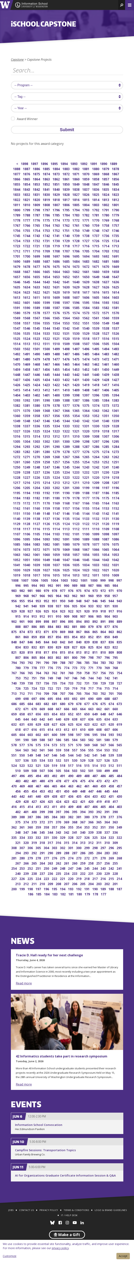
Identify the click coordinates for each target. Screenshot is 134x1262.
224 (38, 878)
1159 (46, 508)
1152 (116, 508)
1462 (96, 364)
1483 (106, 353)
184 (47, 893)
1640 (76, 281)
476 (75, 780)
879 (91, 626)
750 (42, 677)
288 (67, 852)
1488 (56, 353)
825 (91, 646)
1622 (37, 292)
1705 (86, 250)
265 (34, 863)
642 (42, 719)
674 (111, 703)
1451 (96, 369)
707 (63, 693)
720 (67, 688)
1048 (56, 559)
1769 (106, 220)
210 (42, 883)
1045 (86, 559)
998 (111, 580)
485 (111, 775)
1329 (106, 425)
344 (50, 832)
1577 (46, 312)
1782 (86, 214)
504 (67, 770)
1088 (96, 538)
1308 (96, 436)
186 (31, 893)
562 (34, 749)
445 (107, 791)
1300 (66, 441)
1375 (86, 405)
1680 (116, 261)
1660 (96, 271)
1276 (86, 451)
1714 (106, 245)
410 (63, 806)
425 (50, 801)
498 (115, 770)
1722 (27, 245)
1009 (116, 574)
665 (75, 708)
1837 (86, 189)
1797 (46, 209)
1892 (84, 163)
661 (107, 708)
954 (30, 600)
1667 (27, 271)
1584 (86, 307)
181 (71, 893)
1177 (86, 497)
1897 (35, 163)
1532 (56, 333)
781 (119, 662)
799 (83, 657)
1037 (56, 564)
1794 (76, 209)
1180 (56, 497)
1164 (106, 502)
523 (22, 765)
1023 (86, 569)
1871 (76, 173)
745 (83, 677)
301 (71, 847)
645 (18, 719)
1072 (37, 549)
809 (111, 652)
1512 (37, 343)
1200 (76, 487)
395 (75, 811)
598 (71, 734)
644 (26, 719)
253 (22, 868)
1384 (106, 400)
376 (119, 816)
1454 (66, 369)
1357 (46, 415)
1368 (46, 410)
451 (59, 791)
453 (42, 791)
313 (83, 842)
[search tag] (67, 96)
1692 (106, 256)
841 (71, 641)
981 (30, 590)
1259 (37, 461)
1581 (116, 307)
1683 (86, 261)
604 (22, 734)
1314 (37, 436)
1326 (27, 430)
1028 (37, 569)
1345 (56, 420)
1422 (56, 384)
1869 (96, 173)
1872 (66, 173)
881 (75, 626)
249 (55, 868)
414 (30, 806)
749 (50, 677)
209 (50, 883)
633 (115, 719)
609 (91, 729)
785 (87, 662)
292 (34, 852)
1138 (37, 518)
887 (26, 626)
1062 (27, 554)
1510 (56, 343)
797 (99, 657)
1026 (56, 569)
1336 (37, 425)
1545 (37, 328)
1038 (46, 564)
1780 (106, 214)
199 (22, 888)
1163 (116, 502)
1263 (106, 456)
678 (79, 703)
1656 (27, 276)
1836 (96, 189)
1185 (116, 492)
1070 (56, 549)
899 (38, 621)
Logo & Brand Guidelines (111, 1210)
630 (30, 724)
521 (38, 765)
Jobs (11, 1210)
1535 (27, 333)
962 (75, 595)
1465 (66, 364)
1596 (76, 302)
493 (46, 775)
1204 (37, 487)
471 (115, 780)
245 (87, 868)
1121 (96, 523)
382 (71, 816)
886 (34, 626)
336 (115, 832)
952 (46, 600)
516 (79, 765)
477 (67, 780)
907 (83, 616)
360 (30, 827)
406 (95, 806)
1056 (86, 554)
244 (95, 868)
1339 (116, 420)
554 (99, 749)
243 (103, 868)
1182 (37, 497)
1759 (96, 225)
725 (26, 688)
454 (34, 791)
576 (30, 744)
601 (46, 734)
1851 (56, 184)
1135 (66, 518)
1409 (76, 389)
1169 (56, 502)
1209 (96, 482)
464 (63, 785)
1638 (96, 281)
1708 (56, 250)
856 (59, 636)
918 (103, 610)
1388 (66, 400)
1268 (56, 456)
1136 (56, 518)
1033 (96, 564)
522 (30, 765)
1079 (76, 544)
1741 (56, 235)
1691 (116, 256)
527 (99, 760)
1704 (96, 250)
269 (111, 857)
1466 (56, 364)
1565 (56, 317)
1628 (86, 286)
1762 (66, 225)
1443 (66, 374)
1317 (116, 430)
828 (67, 646)
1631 (56, 286)
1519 (76, 338)
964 (59, 595)
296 (111, 847)
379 (95, 816)
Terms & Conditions (76, 1210)
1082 (46, 544)
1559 (116, 317)
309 (115, 842)
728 (111, 683)
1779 (116, 214)
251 (38, 868)
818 (38, 652)
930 (115, 605)
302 (63, 847)
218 (87, 878)
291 (42, 852)
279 (30, 857)
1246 (56, 466)
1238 (27, 472)
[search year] (67, 108)
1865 (27, 178)
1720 (46, 245)
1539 (96, 328)
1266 (76, 456)
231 (91, 873)
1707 (66, 250)
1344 (66, 420)
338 (99, 832)
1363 (96, 410)
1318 (106, 430)
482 (26, 780)
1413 (37, 389)
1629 (76, 286)
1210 (86, 482)
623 (87, 724)
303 (55, 847)
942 (18, 605)
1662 (76, 271)
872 (38, 631)
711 (30, 693)
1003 (64, 580)
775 (59, 667)
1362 (106, 410)
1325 (37, 430)
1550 (96, 322)
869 (63, 631)
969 (18, 595)
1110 (96, 528)
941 (26, 605)
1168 (66, 502)
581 (99, 739)
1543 (56, 328)
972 (103, 590)
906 (91, 616)
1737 (96, 235)
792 (30, 662)
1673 (76, 266)
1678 (27, 266)
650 (87, 713)
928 (22, 610)
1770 (96, 220)
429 (18, 801)
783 (103, 662)
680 (63, 703)
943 (119, 600)
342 (67, 832)
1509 (66, 343)
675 (103, 703)
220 (71, 878)
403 (119, 806)
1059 (56, 554)
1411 (56, 389)
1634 (27, 286)
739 (22, 683)
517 (71, 765)
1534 (37, 333)
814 (71, 652)
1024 (76, 569)
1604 (106, 297)
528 (91, 760)
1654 (46, 276)
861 (18, 636)
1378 (56, 405)
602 (38, 734)
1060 (46, 554)
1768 (116, 220)
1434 (46, 379)
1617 (86, 292)
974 (87, 590)
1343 (76, 420)
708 (55, 693)
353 (87, 827)
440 (38, 796)
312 (91, 842)
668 (50, 708)
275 (63, 857)
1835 (106, 189)
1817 (66, 199)
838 (95, 641)
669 (42, 708)
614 (50, 729)
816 (55, 652)
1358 (37, 415)
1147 (56, 513)
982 (22, 590)
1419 (86, 384)
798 (91, 657)
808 (119, 652)
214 (119, 878)
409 (71, 806)
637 (83, 719)
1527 (106, 333)
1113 (66, 528)
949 (71, 600)
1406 (106, 389)
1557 (27, 322)
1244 (76, 466)
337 (107, 832)
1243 (86, 466)
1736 (106, 235)
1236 (46, 472)
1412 (46, 389)
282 (115, 852)
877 (107, 626)
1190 (66, 492)
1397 (86, 394)
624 (79, 724)
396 (67, 811)
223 (46, 878)
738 (30, 683)
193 (71, 888)
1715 (96, 245)
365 (99, 821)
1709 (46, 250)
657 (30, 713)
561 (42, 749)
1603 (116, 297)
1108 (116, 528)
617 (26, 729)
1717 (76, 245)
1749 (86, 230)
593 (111, 734)
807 (18, 657)
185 (39, 893)
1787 (37, 214)
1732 (37, 240)
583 (83, 739)
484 (119, 775)
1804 (86, 204)
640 (59, 719)
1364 (86, 410)
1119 (116, 523)
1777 (27, 220)
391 (107, 811)
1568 (27, 317)
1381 (27, 405)
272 (87, 857)
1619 (66, 292)
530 (75, 760)
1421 (66, 384)
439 (46, 796)
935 (75, 605)
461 (87, 785)
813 (79, 652)
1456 (46, 369)
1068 (76, 549)
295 (119, 847)
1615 (106, 292)
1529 (86, 333)
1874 (46, 173)
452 (50, 791)
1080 (66, 544)
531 (67, 760)
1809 (37, 204)
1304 (27, 441)
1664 (56, 271)
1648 (106, 276)
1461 (106, 364)
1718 (66, 245)
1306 (116, 436)
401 (26, 811)
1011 (96, 574)
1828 (66, 194)
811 (95, 652)
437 (63, 796)
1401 (46, 394)
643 (34, 719)
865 (95, 631)
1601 (27, 302)
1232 (86, 472)
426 (42, 801)
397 (59, 811)
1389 (56, 400)
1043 (106, 559)
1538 (106, 328)
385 (46, 816)
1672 (86, 266)
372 (42, 821)
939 (42, 605)
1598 (56, 302)
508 (34, 770)
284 (99, 852)
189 (103, 888)
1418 (96, 384)
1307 (106, 436)
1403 (27, 394)
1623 (27, 292)
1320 (86, 430)
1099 (96, 533)
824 (99, 646)
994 (34, 585)
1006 (35, 580)
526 (107, 760)
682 (46, 703)
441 (30, 796)
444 (115, 791)
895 (71, 621)
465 (55, 785)
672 (18, 708)
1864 (37, 178)
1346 (46, 420)
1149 (37, 513)
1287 (86, 446)
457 (119, 785)
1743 (37, 235)
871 (46, 631)
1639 (86, 281)
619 (119, 724)
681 (55, 703)
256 (107, 863)
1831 (37, 194)
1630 (66, 286)
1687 (46, 261)
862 (119, 631)
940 (34, 605)
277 (46, 857)
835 (119, 641)
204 (91, 883)
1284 (116, 446)
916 (119, 610)
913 (34, 616)
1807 (56, 204)
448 (83, 791)
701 (111, 693)
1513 (27, 343)
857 (50, 636)
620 (111, 724)
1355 (66, 415)
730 (95, 683)
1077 (96, 544)
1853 (37, 184)
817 (46, 652)
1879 (106, 168)
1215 (37, 482)
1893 (74, 163)
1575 (66, 312)
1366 (66, 410)
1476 (66, 358)
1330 (96, 425)
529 (83, 760)
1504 (116, 343)
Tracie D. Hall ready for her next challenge (49, 955)
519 (55, 765)
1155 (86, 508)
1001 (84, 580)
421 (83, 801)
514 (95, 765)
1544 (46, 328)
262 (59, 863)
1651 (76, 276)
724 (34, 688)
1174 (116, 497)
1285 (106, 446)
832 (34, 646)
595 (95, 734)
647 (111, 713)
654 (55, 713)
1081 (56, 544)
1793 (86, 209)
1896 (45, 163)
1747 (106, 230)
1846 (106, 184)
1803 (96, 204)
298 (95, 847)
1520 (66, 338)
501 (91, 770)
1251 (116, 461)
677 (87, 703)
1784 (66, 214)
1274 (106, 451)
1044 (96, 559)
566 (111, 744)
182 (63, 893)
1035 (76, 564)
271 (95, 857)
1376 (76, 405)
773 (75, 667)
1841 (46, 189)
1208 (106, 482)
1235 (56, 472)
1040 (27, 564)
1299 (76, 441)
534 (42, 760)
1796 (56, 209)
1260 (27, 461)
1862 (56, 178)
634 (107, 719)
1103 (56, 533)
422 (75, 801)
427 (34, 801)
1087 (106, 538)
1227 (27, 477)
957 (115, 595)
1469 (27, 364)
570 (79, 744)
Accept (123, 1256)
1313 (46, 436)
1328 (116, 425)
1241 (106, 466)
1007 (25, 580)
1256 (66, 461)
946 (95, 600)
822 (115, 646)
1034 (86, 564)
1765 (37, 225)
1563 (76, 317)
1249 (27, 466)
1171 (37, 502)
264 (42, 863)
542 (87, 755)
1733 (27, 240)
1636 (116, 281)
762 (55, 672)
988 (83, 585)
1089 (86, 538)
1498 (66, 348)
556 (83, 749)
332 (38, 837)
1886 (37, 168)
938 (50, 605)
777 (42, 667)
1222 (76, 477)
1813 (106, 199)
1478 (46, 358)
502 (83, 770)
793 (22, 662)
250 (46, 868)
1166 (86, 502)
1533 (46, 333)
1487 (66, 353)
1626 (106, 286)
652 (71, 713)
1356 (56, 415)
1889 (114, 163)
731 (87, 683)
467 (38, 785)
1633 (37, 286)
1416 (116, 384)
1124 (66, 523)
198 (30, 888)
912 (42, 616)
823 (107, 646)
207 (67, 883)
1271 (27, 456)
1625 (116, 286)
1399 (66, 394)
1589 (37, 307)
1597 (66, 302)
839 (87, 641)
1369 (37, 410)
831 (42, 646)
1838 (76, 189)
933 (91, 605)
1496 (86, 348)
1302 (46, 441)
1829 (56, 194)
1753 (46, 230)
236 (50, 873)
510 (18, 770)
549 (30, 755)
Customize (9, 1256)
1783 (76, 214)
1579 (27, 312)
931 (107, 605)
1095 (27, 538)
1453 (76, 369)
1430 (86, 379)
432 (103, 796)
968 (26, 595)
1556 (37, 322)
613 (59, 729)
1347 (37, 420)
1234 (66, 472)
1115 (46, 528)
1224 (56, 477)
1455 (56, 369)
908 (75, 616)
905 (99, 616)
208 (59, 883)
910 (59, 616)
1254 (86, 461)
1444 (56, 374)
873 (30, 631)
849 (115, 636)
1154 (96, 508)
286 (83, 852)
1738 (86, 235)
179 (87, 893)
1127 (37, 523)
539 (111, 755)
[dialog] (67, 1251)
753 (18, 677)
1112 (76, 528)
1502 (27, 348)
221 (63, 878)
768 (115, 667)
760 (71, 672)
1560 (106, 317)
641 (50, 719)
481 (34, 780)
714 (115, 688)
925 (46, 610)
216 (103, 878)
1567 (37, 317)
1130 (116, 518)
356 (63, 827)
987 (91, 585)
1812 (116, 199)
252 (30, 868)
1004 (55, 580)
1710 (37, 250)
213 (18, 883)
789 (55, 662)
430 (119, 796)
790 (46, 662)
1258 (46, 461)
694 (59, 698)
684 (30, 703)
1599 (46, 302)
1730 (56, 240)
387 (30, 816)
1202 (56, 487)
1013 (76, 574)
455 (26, 791)
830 (50, 646)
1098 (106, 533)
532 (59, 760)
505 (59, 770)
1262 (116, 456)
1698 (46, 256)
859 (34, 636)
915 (18, 616)
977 (63, 590)
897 (55, 621)
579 (115, 739)
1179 (66, 497)
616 (34, 729)
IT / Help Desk (69, 1215)
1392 (27, 400)
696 (42, 698)
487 (95, 775)
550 (22, 755)
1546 (27, 328)
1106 (27, 533)
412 (46, 806)
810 (103, 652)
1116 (37, 528)
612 (67, 729)
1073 (27, 549)
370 (59, 821)
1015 (56, 574)
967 (34, 595)
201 (115, 883)
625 (71, 724)
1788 (27, 214)
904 (107, 616)
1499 (56, 348)
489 (79, 775)
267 (18, 863)
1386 (86, 400)
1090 (76, 538)
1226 (37, 477)
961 (83, 595)
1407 (96, 389)
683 (38, 703)
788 (63, 662)
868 (71, 631)
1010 (106, 574)
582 (91, 739)
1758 (106, 225)
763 (46, 672)
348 (18, 832)
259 (83, 863)
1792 (96, 209)
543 (79, 755)
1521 (56, 338)
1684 (76, 261)
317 (50, 842)
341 (75, 832)
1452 (86, 369)
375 (18, 821)
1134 (76, 518)
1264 (96, 456)
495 (30, 775)
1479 (37, 358)
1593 (106, 302)
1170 (46, 502)
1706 (76, 250)
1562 (86, 317)
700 (119, 693)
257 (99, 863)
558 (67, 749)
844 (46, 641)
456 (18, 791)
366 (91, 821)
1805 (76, 204)
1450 (106, 369)
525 (115, 760)
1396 (96, 394)
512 (111, 765)
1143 (96, 513)
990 (67, 585)
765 (30, 672)
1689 (27, 261)
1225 (46, 477)
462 (79, 785)
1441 (86, 374)
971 (111, 590)
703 (95, 693)
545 (63, 755)
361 (22, 827)
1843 (27, 189)
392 (99, 811)
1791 (106, 209)
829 (59, 646)
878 (99, 626)
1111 (86, 528)
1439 (106, 374)
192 (79, 888)
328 (71, 837)
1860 (76, 178)
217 (95, 878)
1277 (76, 451)
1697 (56, 256)
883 (59, 626)
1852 (46, 184)
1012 (86, 574)
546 (55, 755)
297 (103, 847)
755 (111, 672)
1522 (46, 338)
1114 (56, 528)
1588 (46, 307)
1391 (37, 400)
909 (67, 616)
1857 (106, 178)
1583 (96, 307)
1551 (86, 322)
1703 (106, 250)
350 (111, 827)
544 (71, 755)
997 (119, 580)
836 (111, 641)
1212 (66, 482)
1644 (37, 281)
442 (22, 796)
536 (26, 760)
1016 (46, 574)
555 (91, 749)
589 (34, 739)
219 (79, 878)
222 (55, 878)
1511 (46, 343)
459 (103, 785)
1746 (116, 230)
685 (22, 703)
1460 (116, 364)
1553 (66, 322)
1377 (66, 405)
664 (83, 708)
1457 (37, 369)
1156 (76, 508)
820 (22, 652)
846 (30, 641)
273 (79, 857)
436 (71, 796)
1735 (116, 235)
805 (34, 657)
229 (107, 873)
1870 (86, 173)
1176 (96, 497)
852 (91, 636)
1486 (76, 353)
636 (91, 719)
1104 (46, 533)
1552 (76, 322)
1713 (116, 245)
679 (71, 703)
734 (63, 683)
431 (111, 796)
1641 (66, 281)
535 (34, 760)
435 (79, 796)
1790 (116, 209)
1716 (86, 245)
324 (103, 837)
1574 (76, 312)
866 (87, 631)
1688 (37, 261)
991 (59, 585)
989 (75, 585)
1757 (116, 225)
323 (111, 837)
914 (26, 616)
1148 (46, 513)
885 (42, 626)
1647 (116, 276)
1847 (96, 184)
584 (75, 739)
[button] (121, 5)
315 (67, 842)
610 (83, 729)
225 (30, 878)
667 (59, 708)
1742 (46, 235)
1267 (66, 456)
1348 (27, 420)
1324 (46, 430)
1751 (66, 230)
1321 (76, 430)
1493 (116, 348)
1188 (86, 492)
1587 (56, 307)
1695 (76, 256)
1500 (46, 348)
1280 (46, 451)
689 (99, 698)
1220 (96, 477)
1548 (116, 322)
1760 (86, 225)
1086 (116, 538)
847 (22, 641)
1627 (96, 286)
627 (55, 724)
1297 (96, 441)
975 (79, 590)
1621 (46, 292)
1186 (106, 492)
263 (50, 863)
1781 (96, 214)
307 (22, 847)
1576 (56, 312)
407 (87, 806)
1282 (27, 451)
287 (75, 852)
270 (103, 857)
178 (95, 893)
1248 (37, 466)
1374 (96, 405)
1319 (96, 430)
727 (119, 683)
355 (71, 827)
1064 (116, 549)
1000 (94, 580)
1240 (116, 466)
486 (103, 775)
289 (59, 852)
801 (67, 657)
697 (34, 698)
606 (115, 729)
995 (26, 585)
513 (103, 765)
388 (22, 816)
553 (107, 749)
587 (50, 739)
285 (91, 852)
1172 (27, 502)
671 (26, 708)
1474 (86, 358)
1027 (46, 569)
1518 (86, 338)
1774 (56, 220)
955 (22, 600)
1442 (76, 374)
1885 (46, 168)
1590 (27, 307)
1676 (46, 266)
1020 (116, 569)
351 (103, 827)
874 (22, 631)
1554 (56, 322)
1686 (56, 261)
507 (42, 770)
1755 (27, 230)
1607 (76, 297)
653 (63, 713)
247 (71, 868)
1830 (46, 194)
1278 (66, 451)
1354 (76, 415)
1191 (56, 492)
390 (115, 811)
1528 (96, 333)
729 (103, 683)
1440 (96, 374)
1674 (66, 266)
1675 (56, 266)
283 (107, 852)
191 (87, 888)
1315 (27, 436)
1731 (46, 240)
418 (107, 801)
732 (79, 683)
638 (75, 719)
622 (95, 724)
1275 (96, 451)
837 (103, 641)
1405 (116, 389)
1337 (27, 425)
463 (71, 785)
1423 (46, 384)
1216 (27, 482)
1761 (76, 225)
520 (46, 765)
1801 (116, 204)
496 (22, 775)
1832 (27, 194)
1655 (37, 276)
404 (111, 806)
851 (99, 636)
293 (26, 852)
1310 (76, 436)
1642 (56, 281)
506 (50, 770)
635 (99, 719)
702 (103, 693)
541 (95, 755)
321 (18, 842)
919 (95, 610)
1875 (37, 173)
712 (22, 693)
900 (30, 621)
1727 (86, 240)
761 (63, 672)
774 (67, 667)
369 (67, 821)
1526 (116, 333)
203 (99, 883)
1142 (106, 513)
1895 (54, 163)
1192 (46, 492)
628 (46, 724)
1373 (106, 405)
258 (91, 863)
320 (26, 842)
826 (83, 646)
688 (107, 698)
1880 (96, 168)
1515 (116, 338)
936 (67, 605)
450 (67, 791)
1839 (66, 189)
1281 (37, 451)
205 (83, 883)
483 (18, 780)
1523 (37, 338)
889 (119, 621)
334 (22, 837)
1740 (66, 235)
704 (87, 693)
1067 (86, 549)
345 (42, 832)
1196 (116, 487)
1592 (116, 302)
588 (42, 739)
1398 (76, 394)
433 (95, 796)
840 (79, 641)
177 (104, 893)
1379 (46, 405)
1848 (86, 184)
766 (22, 672)
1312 (56, 436)
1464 (76, 364)
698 (26, 698)
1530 (76, 333)
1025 (66, 569)
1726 (96, 240)
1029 (27, 569)
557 (75, 749)
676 (95, 703)
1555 (46, 322)
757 (95, 672)
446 (99, 791)
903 (115, 616)
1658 (116, 271)
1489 (46, 353)
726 (18, 688)
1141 (116, 513)
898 (46, 621)
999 (103, 580)
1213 (56, 482)
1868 (106, 173)
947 (87, 600)
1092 (56, 538)
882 (67, 626)
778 (34, 667)
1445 (46, 374)
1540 (86, 328)
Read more (24, 983)
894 (79, 621)
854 (75, 636)
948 (79, 600)
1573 (86, 312)
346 (34, 832)
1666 (37, 271)
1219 (106, 477)
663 (91, 708)
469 (22, 785)
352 (95, 827)
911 (50, 616)
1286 (96, 446)
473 (99, 780)
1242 (96, 466)
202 (107, 883)
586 (59, 739)
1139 (27, 518)
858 (42, 636)
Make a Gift (67, 1234)
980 (38, 590)
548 (38, 755)
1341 (96, 420)
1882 (76, 168)
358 (46, 827)
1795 (66, 209)
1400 (56, 394)
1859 (86, 178)
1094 (37, 538)
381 (79, 816)
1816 (76, 199)
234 (67, 873)
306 (30, 847)
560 (50, 749)
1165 (96, 502)
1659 (106, 271)
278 (38, 857)
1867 (116, 173)
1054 (106, 554)
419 (99, 801)
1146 (66, 513)
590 (26, 739)
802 (59, 657)
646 (119, 713)
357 (55, 827)
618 (18, 729)
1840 (56, 189)
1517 (96, 338)
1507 (86, 343)
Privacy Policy (49, 1210)
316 (59, 842)
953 (38, 600)
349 (119, 827)
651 (79, 713)
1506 (96, 343)
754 (119, 672)
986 (99, 585)
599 (63, 734)
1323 (56, 430)
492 (55, 775)
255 (115, 863)
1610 (46, 297)
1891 (94, 163)
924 (55, 610)
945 (103, 600)
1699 (37, 256)
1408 (86, 389)
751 (34, 677)
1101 (76, 533)
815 (63, 652)
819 (30, 652)
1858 (96, 178)
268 (119, 857)
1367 (56, 410)
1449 (116, 369)
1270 (37, 456)
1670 (106, 266)
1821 (27, 199)
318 (42, 842)
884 (50, 626)
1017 (37, 574)
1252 (106, 461)
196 (46, 888)
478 (59, 780)
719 (75, 688)
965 (50, 595)
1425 (27, 384)
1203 (46, 487)
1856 (116, 178)
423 (67, 801)
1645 (27, 281)
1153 (106, 508)
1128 (27, 523)
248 (63, 868)
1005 (45, 580)
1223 (66, 477)
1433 (56, 379)
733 (71, 683)
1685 (66, 261)
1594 (96, 302)
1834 (116, 189)
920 (87, 610)
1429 (96, 379)
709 (46, 693)
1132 (96, 518)
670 (34, 708)
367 (83, 821)
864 (103, 631)
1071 (46, 549)
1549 (106, 322)
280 (22, 857)
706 (71, 693)
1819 (46, 199)
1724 (116, 240)
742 (107, 677)
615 (42, 729)
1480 (27, 358)
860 (26, 636)
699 (18, 698)
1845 (116, 184)
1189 (76, 492)
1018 (27, 574)
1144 (86, 513)
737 (38, 683)
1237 (37, 472)
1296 (106, 441)
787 (71, 662)
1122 (86, 523)
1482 (116, 353)
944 (111, 600)
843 (55, 641)
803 (50, 657)
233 (75, 873)
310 (107, 842)
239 (26, 873)
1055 (96, 554)
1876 (27, 173)
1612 (27, 297)
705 (79, 693)
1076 (106, 544)
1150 (27, 513)
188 (111, 888)
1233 (76, 472)
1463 (86, 364)
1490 (37, 353)
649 (95, 713)
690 (91, 698)
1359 (27, 415)
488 (87, 775)
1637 (106, 281)
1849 (76, 184)
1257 (56, 461)
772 (83, 667)
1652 (66, 276)
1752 (56, 230)
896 (63, 621)
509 (26, 770)
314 (75, 842)
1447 (27, 374)
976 (71, 590)
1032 (106, 564)
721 (59, 688)
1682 (96, 261)
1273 (116, 451)
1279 (56, 451)
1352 (96, 415)
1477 (56, 358)
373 (34, 821)
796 (107, 657)
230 (99, 873)
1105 (37, 533)
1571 (106, 312)
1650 (86, 276)
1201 (66, 487)
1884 (56, 168)
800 (75, 657)
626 (63, 724)
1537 (116, 328)
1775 (46, 220)
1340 (106, 420)
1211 (76, 482)
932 (99, 605)
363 (115, 821)
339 (91, 832)
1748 (96, 230)
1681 (106, 261)
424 (59, 801)
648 (103, 713)
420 (91, 801)
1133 (86, 518)
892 (95, 621)
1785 (56, 214)
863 (111, 631)
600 (55, 734)
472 (107, 780)
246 (79, 868)
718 (83, 688)
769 (107, 667)
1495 (96, 348)
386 (38, 816)
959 (99, 595)
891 (103, 621)
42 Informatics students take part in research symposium (61, 1056)
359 (38, 827)
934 (83, 605)
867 (79, 631)
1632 (46, 286)
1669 (116, 266)
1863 (46, 178)
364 (107, 821)
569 (87, 744)
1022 (96, 569)
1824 (106, 194)
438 (55, 796)
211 (34, 883)
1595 (86, 302)
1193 (37, 492)
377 (111, 816)
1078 (86, 544)
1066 (96, 549)
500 (99, 770)
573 (55, 744)
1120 (106, 523)
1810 (27, 204)
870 (55, 631)
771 (91, 667)
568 (95, 744)
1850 (66, 184)
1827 (76, 194)
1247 (46, 466)
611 (75, 729)
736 (46, 683)
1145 (76, 513)
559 (59, 749)
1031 (116, 564)
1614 (116, 292)
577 (22, 744)
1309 (86, 436)
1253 (96, 461)
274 (71, 857)
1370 (27, 410)
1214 (46, 482)
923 (63, 610)
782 (111, 662)
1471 (116, 358)
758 (87, 672)
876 (115, 626)
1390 (46, 400)
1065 (106, 549)
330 (55, 837)
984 (115, 585)
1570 (116, 312)
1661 (86, 271)
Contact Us (26, 1210)
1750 (76, 230)
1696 (66, 256)
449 (75, 791)
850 (107, 636)
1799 (27, 209)
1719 (56, 245)
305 (38, 847)
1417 (106, 384)
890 (111, 621)
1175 (106, 497)
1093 (46, 538)
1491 (27, 353)
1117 (27, 528)
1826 (86, 194)
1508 (76, 343)
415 (22, 806)
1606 (86, 297)
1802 (106, 204)
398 (50, 811)
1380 (37, 405)
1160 (37, 508)
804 (42, 657)
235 (59, 873)
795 (115, 657)
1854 (27, 184)
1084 (27, 544)
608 (99, 729)
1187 (96, 492)
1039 (37, 564)
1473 (96, 358)
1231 (96, 472)
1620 (56, 292)
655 (46, 713)
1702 (116, 250)
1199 (86, 487)
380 (87, 816)
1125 (56, 523)
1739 (76, 235)
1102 (66, 533)
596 (87, 734)
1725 (106, 240)
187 (119, 888)
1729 (66, 240)
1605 (96, 297)
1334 (56, 425)
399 (42, 811)
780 (18, 667)
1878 (116, 168)
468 (30, 785)
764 (38, 672)
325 (95, 837)
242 (111, 868)
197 (38, 888)
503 (75, 770)
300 (79, 847)
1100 (86, 533)
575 (38, 744)
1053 (116, 554)
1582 (106, 307)
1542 (66, 328)
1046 (76, 559)
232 (83, 873)
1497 (76, 348)
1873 (56, 173)
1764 (46, 225)
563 (26, 749)
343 (59, 832)
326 (87, 837)
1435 (37, 379)
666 (67, 708)
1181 (46, 497)
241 (119, 868)
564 (18, 749)
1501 (37, 348)
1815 (86, 199)
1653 (56, 276)
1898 (25, 163)
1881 (86, 168)
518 (63, 765)
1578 (37, 312)
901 (22, 621)
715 (107, 688)
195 (55, 888)
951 (55, 600)
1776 (37, 220)
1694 (86, 256)
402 (18, 811)
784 (95, 662)
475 (83, 780)
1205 (27, 487)
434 (87, 796)
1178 (76, 497)
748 (59, 677)
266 (26, 863)
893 (87, 621)
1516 (106, 338)
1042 (116, 559)
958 (107, 595)
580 (107, 739)
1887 (27, 168)
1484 (96, 353)
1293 (27, 446)
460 (95, 785)
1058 (66, 554)
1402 (37, 394)
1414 (27, 389)
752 (26, 677)
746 (75, 677)
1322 (66, 430)
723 (42, 688)
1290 (56, 446)
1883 (66, 168)
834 (18, 646)
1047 (66, 559)
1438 (116, 374)
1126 (46, 523)
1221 (86, 477)
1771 (86, 220)
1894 (64, 163)
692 (75, 698)
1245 (66, 466)
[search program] (67, 85)
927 (30, 610)
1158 (56, 508)
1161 (27, 508)
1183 (27, 497)
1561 (96, 317)
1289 (66, 446)
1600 (37, 302)
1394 (116, 394)
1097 (116, 533)
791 (38, 662)
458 (111, 785)
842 (63, 641)
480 (42, 780)
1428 (106, 379)
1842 (37, 189)
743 (99, 677)
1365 (76, 410)
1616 (96, 292)
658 (22, 713)
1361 (116, 410)
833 (26, 646)
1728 (76, 240)
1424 (37, 384)
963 (67, 595)
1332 (76, 425)
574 (46, 744)
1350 (116, 415)
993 (42, 585)
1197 (106, 487)
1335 (46, 425)
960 (91, 595)
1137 (46, 518)
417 (115, 801)
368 (75, 821)
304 (46, 847)
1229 (116, 472)
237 (42, 873)
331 (46, 837)
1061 (37, 554)
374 (26, 821)
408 (79, 806)
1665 (46, 271)
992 (50, 585)
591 (18, 739)
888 (18, 626)
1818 (56, 199)
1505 (106, 343)
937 (59, 605)
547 (46, 755)
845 (38, 641)
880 (83, 626)
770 (99, 667)
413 (38, 806)
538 (119, 755)
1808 (46, 204)
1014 (66, 574)
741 (115, 677)
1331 (86, 425)
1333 (66, 425)
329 (63, 837)
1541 (76, 328)
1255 (76, 461)
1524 (27, 338)
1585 (76, 307)
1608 (66, 297)
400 (34, 811)
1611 (37, 297)
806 (26, 657)
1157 (66, 508)
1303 (37, 441)
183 (55, 893)
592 (119, 734)
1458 (27, 369)
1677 (37, 266)
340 (83, 832)
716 (99, 688)
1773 (66, 220)
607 (107, 729)
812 (87, 652)
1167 (76, 502)
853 (83, 636)
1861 (66, 178)
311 (99, 842)
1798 (37, 209)
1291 (46, 446)
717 (91, 688)
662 (99, 708)
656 (38, 713)
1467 (46, 364)
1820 (37, 199)
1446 (37, 374)
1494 (106, 348)
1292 (37, 446)
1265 (86, 456)
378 (103, 816)
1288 (76, 446)
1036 (66, 564)
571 (71, 744)
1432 (66, 379)
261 (67, 863)
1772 (76, 220)
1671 (96, 266)
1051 (27, 559)
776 (50, 667)
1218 (116, 477)
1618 (76, 292)
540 (103, 755)
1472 (106, 358)
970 (119, 590)
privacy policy (60, 1248)
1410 (66, 389)
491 (63, 775)
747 (67, 677)
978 (55, 590)
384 (55, 816)
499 (107, 770)
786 (79, 662)
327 (79, 837)
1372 (116, 405)
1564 (66, 317)
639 (67, 719)
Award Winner (24, 119)
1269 (46, 456)
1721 (37, 245)
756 (103, 672)
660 (115, 708)
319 (34, 842)
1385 (96, 400)
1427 (116, 379)
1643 (46, 281)
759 (79, 672)
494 (38, 775)
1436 (27, 379)
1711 (27, 250)
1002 (74, 580)
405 (103, 806)
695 (50, 698)
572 (63, 744)
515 (87, 765)
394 (83, 811)
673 (119, 703)
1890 (104, 163)
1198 (96, 487)
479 (50, 780)
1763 (56, 225)
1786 (46, 214)
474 (91, 780)
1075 (116, 544)
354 (79, 827)
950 (63, 600)
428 (26, 801)
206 (75, 883)
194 (63, 888)
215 (111, 878)
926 (38, 610)
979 (46, 590)
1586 (66, 307)
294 (18, 852)
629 (38, 724)
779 (26, 667)
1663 (66, 271)
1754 (37, 230)
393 (91, 811)
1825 (96, 194)
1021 (106, 569)
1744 (27, 235)
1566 (46, 317)
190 (95, 888)
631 (22, 724)
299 (87, 847)
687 (115, 698)
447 (91, 791)
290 (50, 852)
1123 (76, 523)
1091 (66, 538)
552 (115, 749)
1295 (116, 441)
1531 (66, 333)
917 (111, 610)
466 (46, 785)
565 (119, 744)
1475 (76, 358)
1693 (96, 256)
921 (79, 610)
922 (71, 610)
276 (55, 857)
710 (38, 693)
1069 (66, 549)
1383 (116, 400)
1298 (86, 441)
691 (83, 698)
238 (34, 873)
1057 (76, 554)
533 (50, 760)
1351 (106, 415)
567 (103, 744)
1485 (86, 353)
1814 (96, 199)
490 (71, 775)
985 (107, 585)
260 (75, 863)
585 (67, 739)
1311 (66, 436)
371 (50, 821)
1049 (46, 559)
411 (55, 806)
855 (67, 636)
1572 (96, 312)
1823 (116, 194)
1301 (56, 441)
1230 (106, 472)
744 (91, 677)
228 (115, 873)
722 (50, 688)
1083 (37, 544)
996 (18, 585)
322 (119, 837)
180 (79, 893)
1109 (106, 528)
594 (103, 734)
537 (18, 760)
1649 (96, 276)
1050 (37, 559)
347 (26, 832)
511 (119, 765)
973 (95, 590)
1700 (27, 256)
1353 (86, 415)
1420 (76, 384)
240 (18, 873)
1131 (106, 518)
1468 (37, 364)
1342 (86, 420)
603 (30, 734)
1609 (56, 297)
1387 (76, 400)
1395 (106, 394)
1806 (66, 204)
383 (63, 816)
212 (26, 883)
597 (79, 734)
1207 (116, 482)
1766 (27, 225)
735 (55, 683)
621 (103, 724)
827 (75, 646)
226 (22, 878)
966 (42, 595)
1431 (76, 379)
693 (67, 698)
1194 (27, 492)
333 (30, 837)
